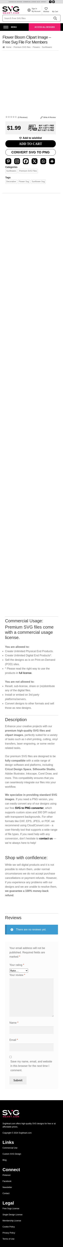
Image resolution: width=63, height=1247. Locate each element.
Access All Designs (45, 27)
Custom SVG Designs (15, 1)
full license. (25, 1068)
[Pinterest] (8, 161)
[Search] (55, 18)
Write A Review (48, 117)
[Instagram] (17, 161)
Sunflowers (47, 47)
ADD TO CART (30, 144)
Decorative (11, 181)
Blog (38, 1)
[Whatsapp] (43, 161)
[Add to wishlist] (30, 138)
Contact (43, 1)
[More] (52, 161)
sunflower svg (38, 181)
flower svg (24, 181)
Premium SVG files (21, 47)
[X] (34, 161)
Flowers (36, 47)
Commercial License (29, 1)
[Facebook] (26, 161)
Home (8, 47)
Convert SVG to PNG (30, 152)
